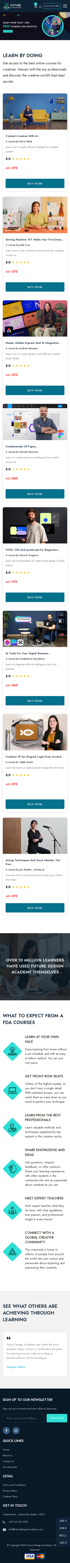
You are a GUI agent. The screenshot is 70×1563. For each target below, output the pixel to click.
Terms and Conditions (14, 1485)
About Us (7, 1455)
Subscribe (57, 1418)
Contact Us (8, 1461)
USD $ (61, 1542)
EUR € (61, 1528)
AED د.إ (61, 1535)
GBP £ (61, 1521)
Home (6, 1449)
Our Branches (10, 1467)
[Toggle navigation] (65, 6)
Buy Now (35, 184)
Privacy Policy (10, 1490)
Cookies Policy (10, 1496)
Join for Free (52, 6)
